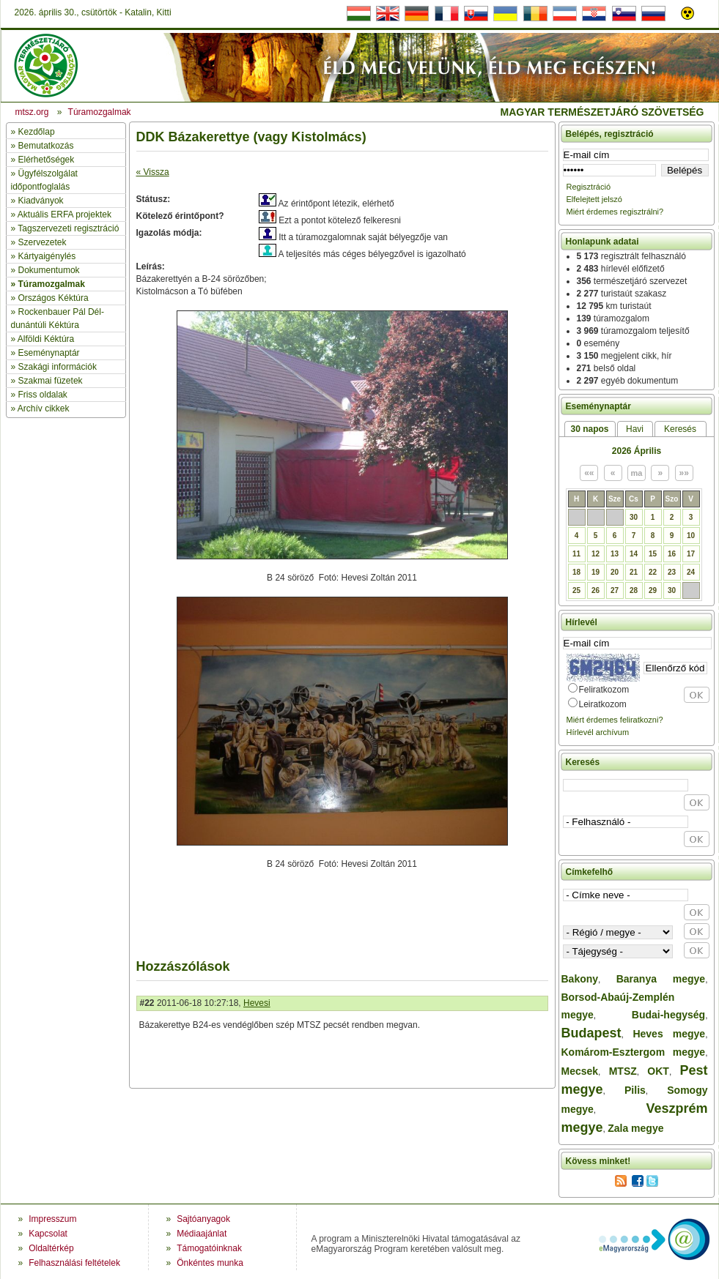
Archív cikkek (44, 408)
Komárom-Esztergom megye (633, 1052)
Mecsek (580, 1071)
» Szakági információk (54, 367)
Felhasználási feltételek (74, 1263)
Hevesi (256, 1003)
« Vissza (152, 172)
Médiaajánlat (201, 1233)
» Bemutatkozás (42, 146)
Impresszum (52, 1219)
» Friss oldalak (39, 394)
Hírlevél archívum (598, 732)
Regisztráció (589, 186)
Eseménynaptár (49, 353)
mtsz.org (32, 112)
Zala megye (635, 1128)
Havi (635, 429)
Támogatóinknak (209, 1248)
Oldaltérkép (51, 1248)
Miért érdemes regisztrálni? (615, 211)
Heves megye (669, 1034)
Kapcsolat (48, 1233)
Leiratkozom (603, 704)
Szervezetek (42, 242)
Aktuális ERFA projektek (64, 214)
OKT (658, 1071)
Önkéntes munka (210, 1263)
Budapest (591, 1033)
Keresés (680, 429)
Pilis (635, 1090)
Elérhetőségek (46, 159)
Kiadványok (41, 200)
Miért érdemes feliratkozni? (615, 719)
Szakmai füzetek (50, 381)
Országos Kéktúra (53, 298)
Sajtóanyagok (203, 1219)
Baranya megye (660, 979)
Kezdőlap (36, 132)
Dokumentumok (49, 270)
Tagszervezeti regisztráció (68, 228)
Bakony (580, 979)
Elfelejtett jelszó (594, 199)
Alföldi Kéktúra (46, 339)
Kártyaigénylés (47, 256)
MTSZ (623, 1071)
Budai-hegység (668, 1015)
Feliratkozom (604, 690)
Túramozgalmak (51, 284)
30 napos (589, 429)
